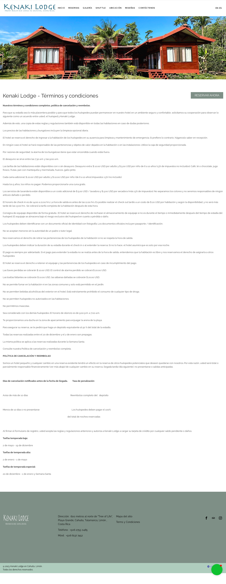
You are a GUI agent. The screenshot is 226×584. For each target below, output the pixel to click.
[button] (216, 569)
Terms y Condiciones (128, 522)
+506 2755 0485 (79, 529)
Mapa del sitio (124, 516)
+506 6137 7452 (74, 535)
